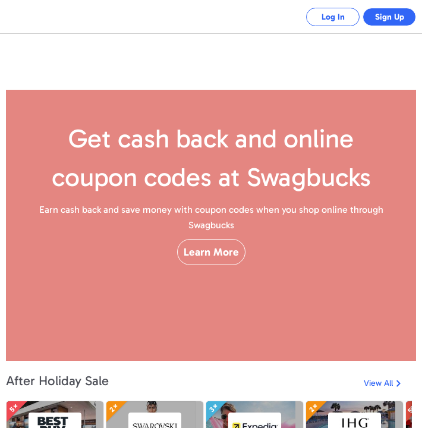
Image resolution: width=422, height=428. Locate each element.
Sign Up (386, 17)
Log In (324, 17)
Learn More (211, 272)
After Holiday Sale (57, 381)
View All (378, 383)
